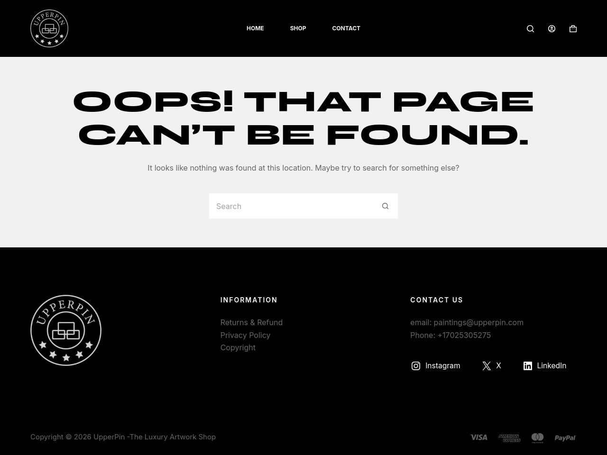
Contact (346, 28)
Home (255, 28)
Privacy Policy (246, 335)
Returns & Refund (252, 322)
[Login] (551, 28)
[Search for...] (290, 206)
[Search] (530, 28)
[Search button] (385, 206)
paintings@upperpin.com (479, 322)
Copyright (238, 347)
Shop (298, 28)
